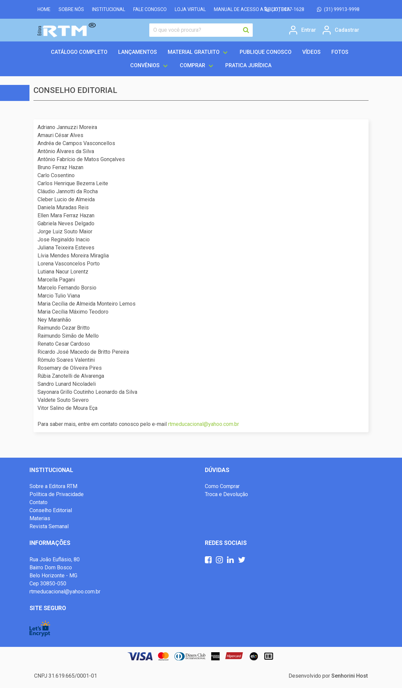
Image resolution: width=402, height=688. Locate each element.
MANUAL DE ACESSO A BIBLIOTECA (252, 9)
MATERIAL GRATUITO (194, 52)
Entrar (308, 30)
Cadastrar (347, 30)
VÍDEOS (311, 52)
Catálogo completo (79, 52)
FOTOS (339, 52)
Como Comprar (222, 486)
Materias (39, 518)
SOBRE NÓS (71, 9)
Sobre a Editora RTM (53, 486)
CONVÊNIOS (145, 65)
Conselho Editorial (50, 510)
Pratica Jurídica (248, 65)
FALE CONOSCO (150, 9)
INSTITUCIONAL (108, 9)
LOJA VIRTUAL (190, 9)
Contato (38, 502)
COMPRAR (192, 65)
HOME (44, 9)
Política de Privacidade (56, 494)
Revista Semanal (49, 526)
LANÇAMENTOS (137, 52)
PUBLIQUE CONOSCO (266, 52)
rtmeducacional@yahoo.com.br (203, 424)
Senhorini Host (349, 676)
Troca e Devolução (226, 494)
